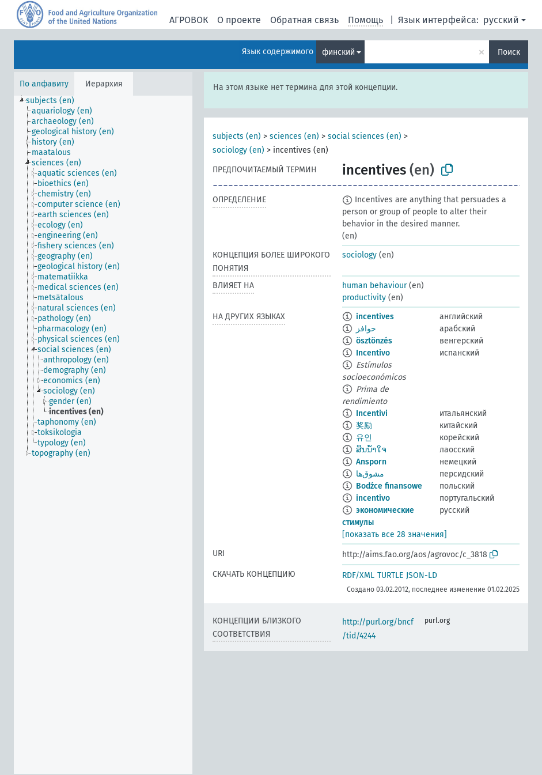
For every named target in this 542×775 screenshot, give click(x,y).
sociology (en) (238, 150)
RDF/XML (358, 575)
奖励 (364, 425)
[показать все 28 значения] (394, 534)
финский (338, 52)
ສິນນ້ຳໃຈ (371, 450)
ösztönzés (374, 341)
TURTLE (390, 575)
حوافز (366, 329)
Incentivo (373, 353)
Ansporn (371, 462)
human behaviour (374, 285)
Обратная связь (304, 19)
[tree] (103, 435)
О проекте (239, 19)
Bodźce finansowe (389, 486)
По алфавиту (44, 84)
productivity (364, 298)
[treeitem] (55, 101)
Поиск (509, 52)
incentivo (373, 498)
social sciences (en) (364, 136)
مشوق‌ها (370, 474)
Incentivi (372, 413)
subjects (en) (237, 136)
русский (501, 19)
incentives (375, 317)
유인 (364, 438)
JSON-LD (421, 575)
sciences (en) (294, 136)
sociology (359, 255)
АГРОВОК (188, 19)
